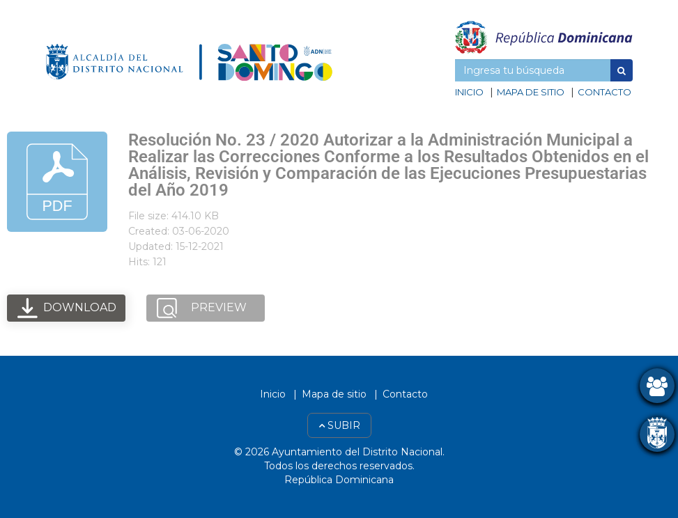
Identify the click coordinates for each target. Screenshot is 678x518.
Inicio (469, 91)
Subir (339, 425)
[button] (621, 70)
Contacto (604, 91)
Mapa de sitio (530, 91)
